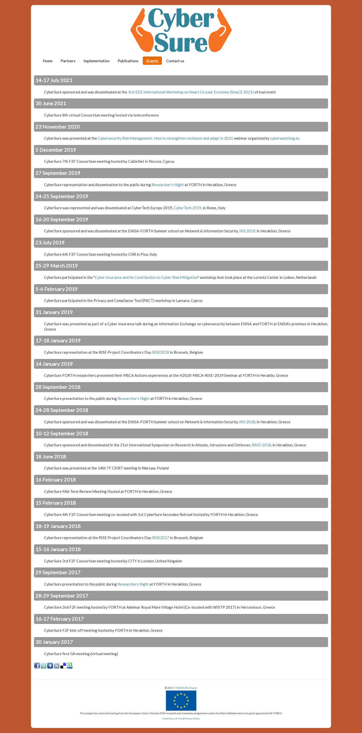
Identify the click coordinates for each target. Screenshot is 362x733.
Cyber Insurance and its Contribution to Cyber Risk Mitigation (146, 277)
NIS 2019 (247, 231)
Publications (128, 61)
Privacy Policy (192, 718)
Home (48, 61)
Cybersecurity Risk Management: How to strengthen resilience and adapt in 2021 (165, 138)
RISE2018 (160, 352)
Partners (68, 61)
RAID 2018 (261, 445)
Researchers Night (133, 584)
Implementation (96, 61)
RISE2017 (160, 537)
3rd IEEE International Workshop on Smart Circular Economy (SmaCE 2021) (191, 92)
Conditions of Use (172, 718)
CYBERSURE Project (185, 687)
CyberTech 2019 (187, 207)
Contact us (175, 61)
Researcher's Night (168, 184)
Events (152, 61)
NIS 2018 (247, 422)
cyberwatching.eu (285, 138)
